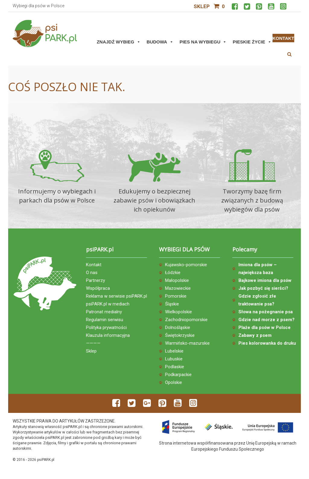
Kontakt (93, 264)
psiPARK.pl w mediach (107, 304)
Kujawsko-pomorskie (186, 264)
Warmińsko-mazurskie (187, 343)
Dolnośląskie (177, 327)
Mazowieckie (178, 288)
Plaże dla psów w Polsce (264, 327)
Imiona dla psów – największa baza (257, 268)
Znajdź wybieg (118, 42)
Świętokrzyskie (180, 335)
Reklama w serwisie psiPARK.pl (116, 296)
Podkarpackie (178, 374)
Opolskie (173, 382)
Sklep (202, 6)
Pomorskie (175, 296)
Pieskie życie (252, 42)
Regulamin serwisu (104, 319)
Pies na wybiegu (203, 42)
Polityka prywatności (106, 327)
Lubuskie (174, 359)
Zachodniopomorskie (186, 319)
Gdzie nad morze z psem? (266, 319)
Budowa (160, 42)
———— (93, 343)
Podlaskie (174, 366)
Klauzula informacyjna (108, 335)
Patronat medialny (104, 312)
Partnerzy (95, 280)
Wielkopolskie (178, 312)
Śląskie (172, 304)
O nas (91, 272)
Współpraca (98, 288)
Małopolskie (177, 280)
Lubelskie (174, 351)
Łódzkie (172, 272)
